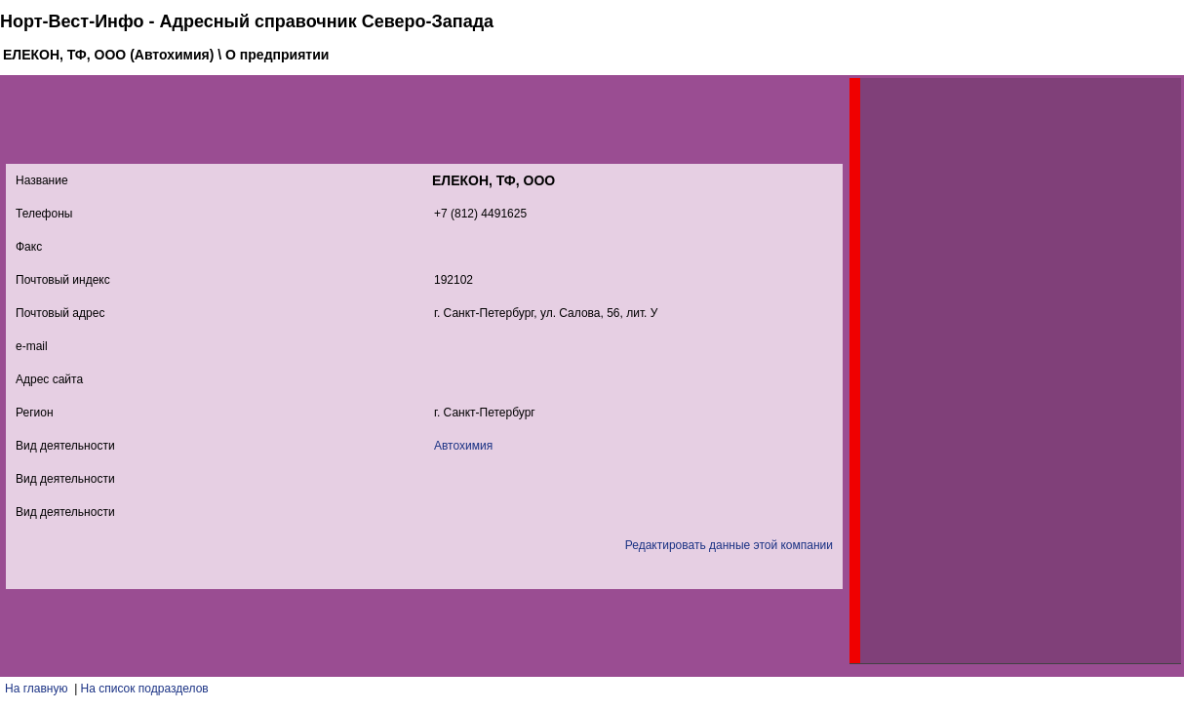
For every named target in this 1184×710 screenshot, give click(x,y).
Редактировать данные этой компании (729, 545)
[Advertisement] (1006, 370)
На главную (36, 688)
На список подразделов (145, 688)
